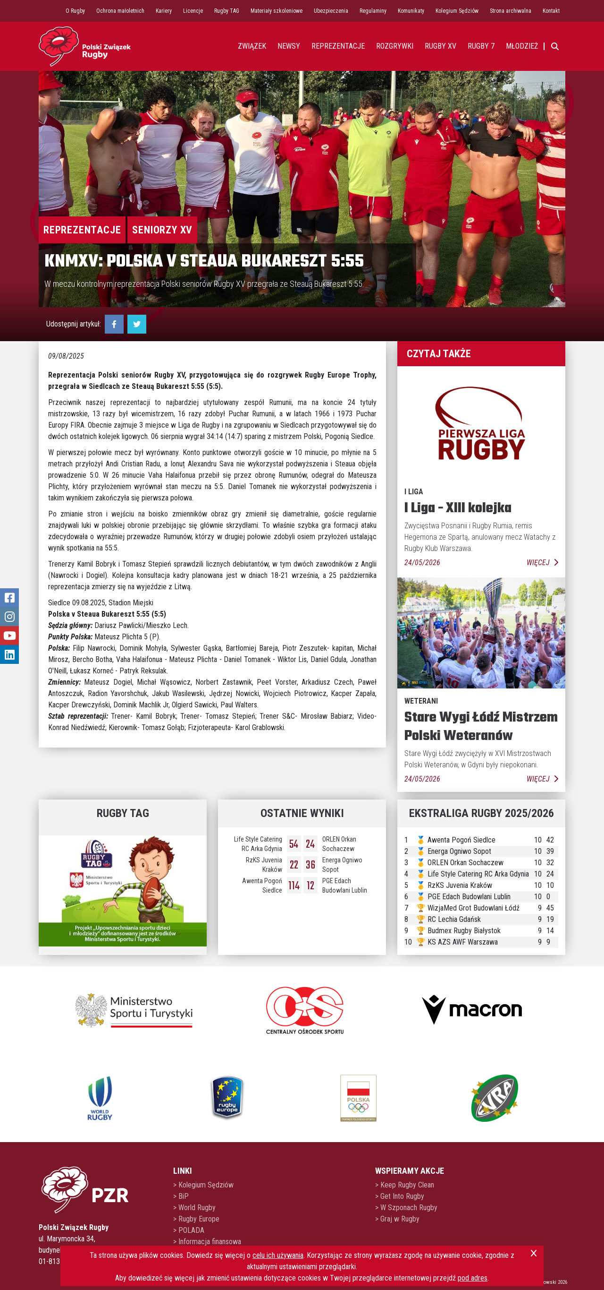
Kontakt (551, 11)
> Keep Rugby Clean (404, 1184)
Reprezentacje (82, 230)
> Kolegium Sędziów (203, 1184)
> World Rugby (194, 1207)
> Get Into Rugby (399, 1196)
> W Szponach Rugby (406, 1207)
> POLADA (188, 1230)
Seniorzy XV (162, 230)
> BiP (181, 1196)
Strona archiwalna (510, 11)
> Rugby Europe (196, 1218)
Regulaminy (373, 11)
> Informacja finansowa (207, 1241)
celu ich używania (277, 1255)
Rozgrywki (394, 46)
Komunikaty (411, 11)
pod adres (472, 1277)
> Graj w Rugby (397, 1218)
